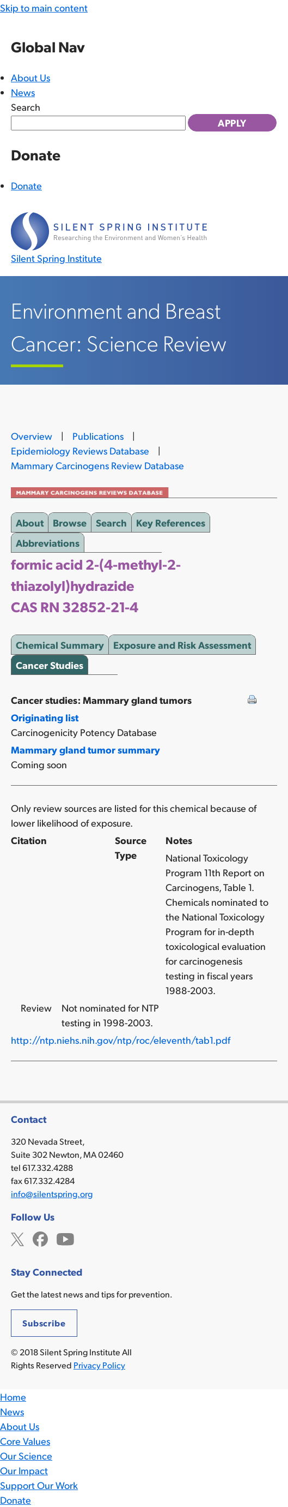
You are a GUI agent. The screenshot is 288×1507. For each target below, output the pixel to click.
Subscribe (44, 1323)
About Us (30, 77)
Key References (170, 520)
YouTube (65, 1237)
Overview (31, 435)
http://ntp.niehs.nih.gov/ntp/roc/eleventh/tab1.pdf (120, 1039)
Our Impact (24, 1470)
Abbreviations (47, 541)
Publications (98, 435)
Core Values (25, 1440)
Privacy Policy (99, 1365)
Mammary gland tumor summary (85, 749)
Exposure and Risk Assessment (182, 643)
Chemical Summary (60, 643)
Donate (26, 185)
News (23, 92)
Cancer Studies (49, 663)
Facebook (40, 1237)
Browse (69, 520)
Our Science (26, 1455)
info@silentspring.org (52, 1193)
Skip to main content (44, 7)
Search (25, 106)
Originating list (44, 717)
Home (13, 1396)
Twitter (17, 1237)
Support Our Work (39, 1485)
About (29, 520)
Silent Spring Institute (56, 258)
